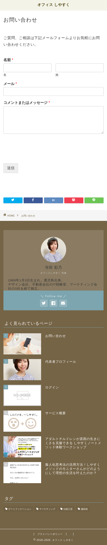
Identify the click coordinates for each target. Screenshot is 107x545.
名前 (8, 60)
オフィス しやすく (53, 4)
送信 (10, 168)
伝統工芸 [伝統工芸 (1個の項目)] (68, 509)
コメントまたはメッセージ (26, 103)
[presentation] (38, 155)
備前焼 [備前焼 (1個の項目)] (84, 509)
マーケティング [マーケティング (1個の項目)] (47, 509)
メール (10, 84)
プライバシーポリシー (50, 534)
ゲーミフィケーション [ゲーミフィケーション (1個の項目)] (19, 509)
